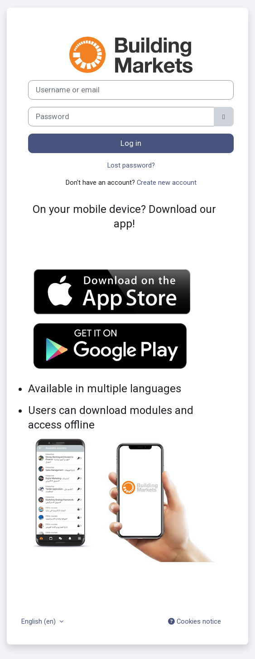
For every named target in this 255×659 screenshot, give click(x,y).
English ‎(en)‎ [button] (39, 621)
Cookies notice (194, 621)
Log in (130, 143)
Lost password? (131, 165)
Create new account (167, 182)
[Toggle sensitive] (224, 116)
